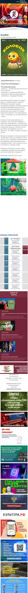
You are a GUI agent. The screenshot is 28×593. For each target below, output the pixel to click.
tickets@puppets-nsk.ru (13, 389)
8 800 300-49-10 (14, 20)
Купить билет (25, 248)
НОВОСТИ (13, 25)
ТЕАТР (6, 25)
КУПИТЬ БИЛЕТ (22, 25)
